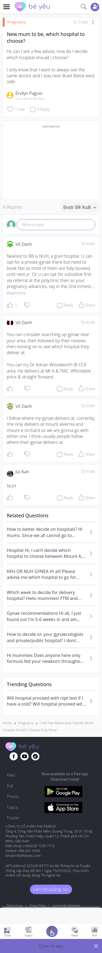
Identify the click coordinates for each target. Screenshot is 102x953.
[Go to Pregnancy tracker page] (52, 932)
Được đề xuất (79, 207)
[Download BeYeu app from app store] (63, 808)
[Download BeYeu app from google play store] (63, 792)
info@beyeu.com (28, 855)
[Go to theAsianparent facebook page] (14, 756)
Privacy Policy (38, 905)
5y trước (88, 243)
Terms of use (15, 905)
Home (7, 723)
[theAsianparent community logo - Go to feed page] (32, 7)
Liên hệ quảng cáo (51, 889)
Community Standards (66, 905)
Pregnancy (16, 22)
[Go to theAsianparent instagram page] (35, 756)
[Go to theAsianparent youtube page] (24, 756)
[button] (51, 946)
